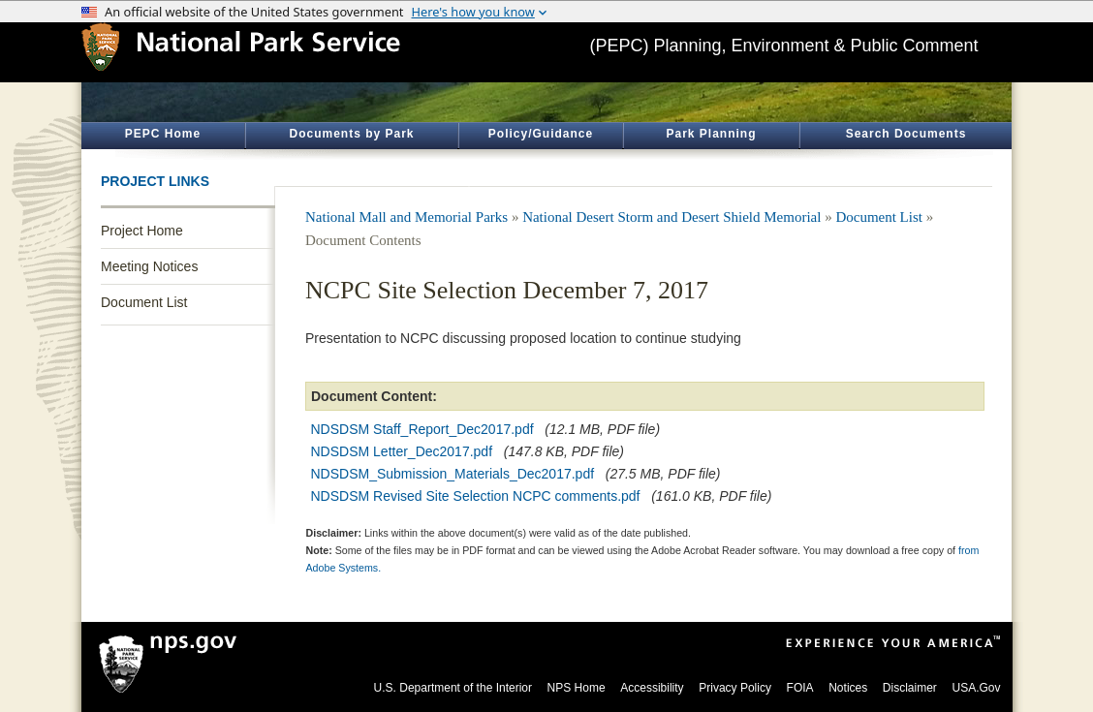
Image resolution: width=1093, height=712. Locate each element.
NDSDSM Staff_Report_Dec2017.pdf (422, 429)
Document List (144, 302)
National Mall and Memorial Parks (406, 217)
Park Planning (711, 133)
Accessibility (651, 688)
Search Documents (906, 133)
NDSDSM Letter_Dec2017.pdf (402, 451)
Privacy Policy (735, 688)
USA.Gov (976, 688)
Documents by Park (351, 133)
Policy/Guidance (540, 133)
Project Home (142, 230)
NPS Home (576, 688)
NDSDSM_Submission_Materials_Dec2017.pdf (453, 473)
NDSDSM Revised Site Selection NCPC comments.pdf (475, 496)
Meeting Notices (149, 266)
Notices (847, 688)
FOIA (800, 688)
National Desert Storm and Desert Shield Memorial (671, 217)
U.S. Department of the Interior (453, 688)
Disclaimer (910, 688)
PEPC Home (163, 133)
